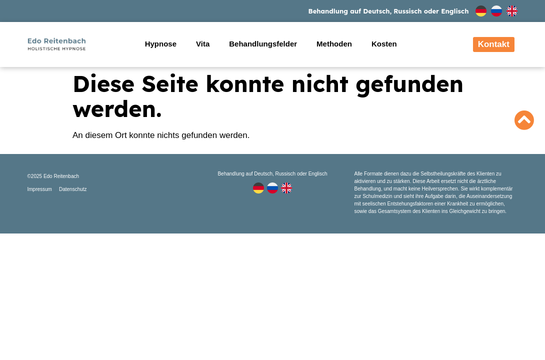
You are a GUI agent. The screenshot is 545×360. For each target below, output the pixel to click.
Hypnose (160, 44)
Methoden (334, 44)
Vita (203, 44)
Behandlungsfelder (263, 44)
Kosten (384, 44)
